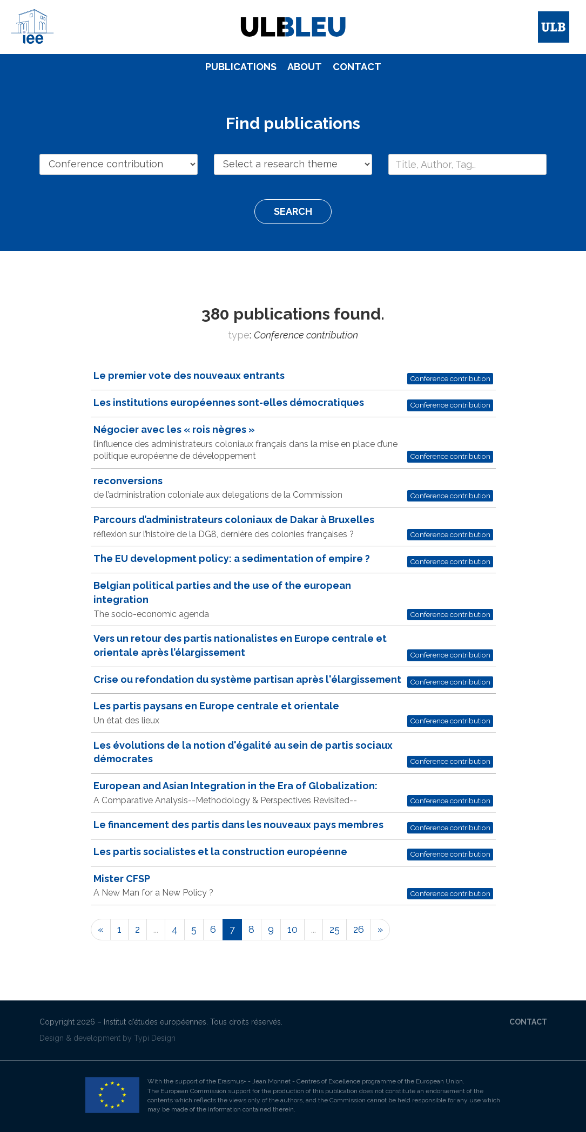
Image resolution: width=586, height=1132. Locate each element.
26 (358, 929)
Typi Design (155, 1038)
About (304, 66)
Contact (357, 66)
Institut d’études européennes (155, 1022)
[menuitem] (241, 67)
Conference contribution (450, 378)
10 (292, 929)
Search (293, 211)
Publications (241, 66)
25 (334, 929)
